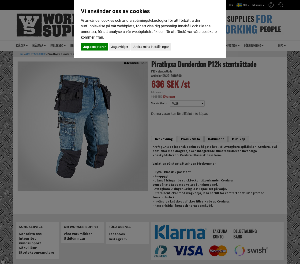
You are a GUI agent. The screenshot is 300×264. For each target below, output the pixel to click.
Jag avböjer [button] (119, 47)
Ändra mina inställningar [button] (151, 47)
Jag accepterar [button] (94, 47)
